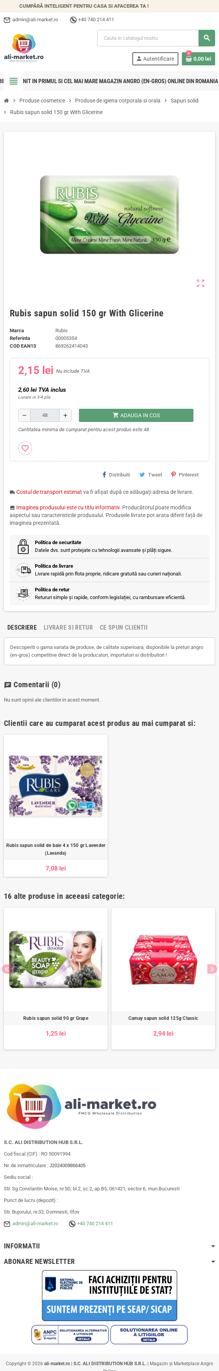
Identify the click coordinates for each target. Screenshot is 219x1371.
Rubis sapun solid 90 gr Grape (55, 1018)
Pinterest (184, 474)
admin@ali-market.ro (35, 1223)
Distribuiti (116, 474)
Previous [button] (7, 969)
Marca (17, 330)
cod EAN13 (23, 346)
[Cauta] (156, 38)
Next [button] (212, 969)
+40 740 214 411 (95, 1223)
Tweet (150, 474)
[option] (55, 806)
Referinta (20, 338)
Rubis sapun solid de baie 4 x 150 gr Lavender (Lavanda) (56, 849)
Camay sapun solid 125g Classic (163, 1018)
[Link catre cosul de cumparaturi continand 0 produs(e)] (198, 58)
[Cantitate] (45, 415)
